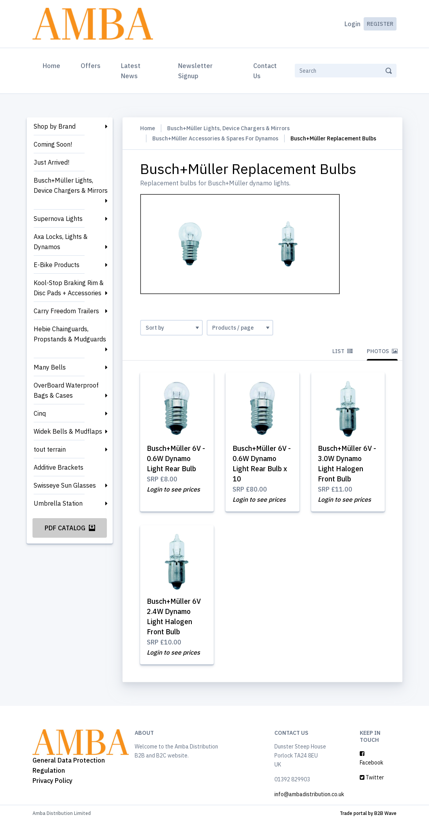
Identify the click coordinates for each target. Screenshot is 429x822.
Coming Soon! (53, 144)
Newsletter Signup (195, 71)
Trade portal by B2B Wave (368, 814)
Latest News (131, 71)
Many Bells (50, 367)
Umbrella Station (58, 503)
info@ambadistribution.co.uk (309, 794)
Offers (91, 66)
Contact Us (265, 71)
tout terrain (50, 449)
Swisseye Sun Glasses (65, 485)
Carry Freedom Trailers (66, 311)
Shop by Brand (55, 126)
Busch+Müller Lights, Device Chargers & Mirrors (71, 185)
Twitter (372, 777)
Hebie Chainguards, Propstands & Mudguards (70, 334)
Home (53, 65)
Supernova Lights (58, 219)
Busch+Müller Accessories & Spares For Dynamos (215, 138)
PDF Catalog (70, 528)
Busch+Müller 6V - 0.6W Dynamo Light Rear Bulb (176, 458)
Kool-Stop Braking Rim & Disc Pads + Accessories (69, 288)
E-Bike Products (56, 265)
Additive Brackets (58, 467)
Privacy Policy (52, 780)
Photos (382, 351)
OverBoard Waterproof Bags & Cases (66, 390)
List (342, 351)
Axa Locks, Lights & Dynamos (61, 242)
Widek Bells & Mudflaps (68, 431)
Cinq (40, 413)
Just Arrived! (51, 162)
